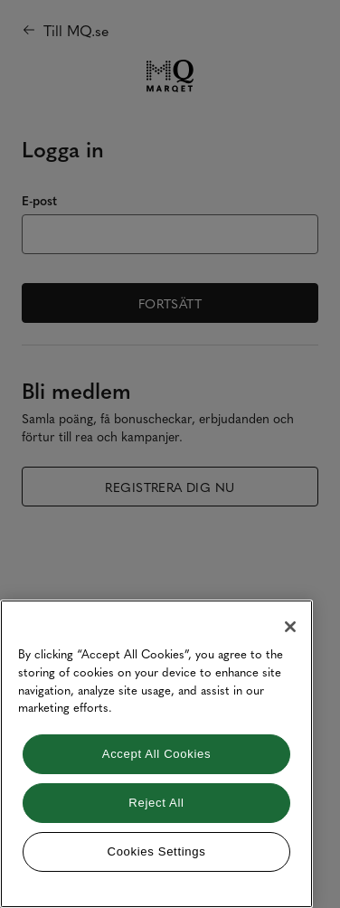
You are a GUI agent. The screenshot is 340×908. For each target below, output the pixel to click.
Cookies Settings (157, 851)
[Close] (290, 627)
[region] (156, 754)
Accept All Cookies (156, 754)
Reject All (156, 802)
